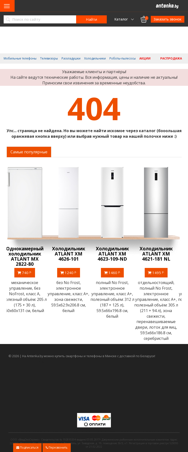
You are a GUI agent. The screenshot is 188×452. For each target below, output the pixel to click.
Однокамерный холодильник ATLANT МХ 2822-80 (28, 256)
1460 (116, 272)
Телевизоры (49, 58)
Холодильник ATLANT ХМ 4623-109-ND (116, 254)
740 (28, 272)
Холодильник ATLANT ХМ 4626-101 (72, 254)
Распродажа (171, 58)
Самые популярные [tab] (28, 152)
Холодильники (95, 58)
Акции (145, 58)
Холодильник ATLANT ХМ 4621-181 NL (159, 254)
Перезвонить (57, 447)
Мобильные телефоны (20, 58)
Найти (91, 19)
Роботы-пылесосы (122, 58)
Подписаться (27, 447)
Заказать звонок (167, 19)
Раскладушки (71, 58)
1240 (72, 272)
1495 (160, 272)
